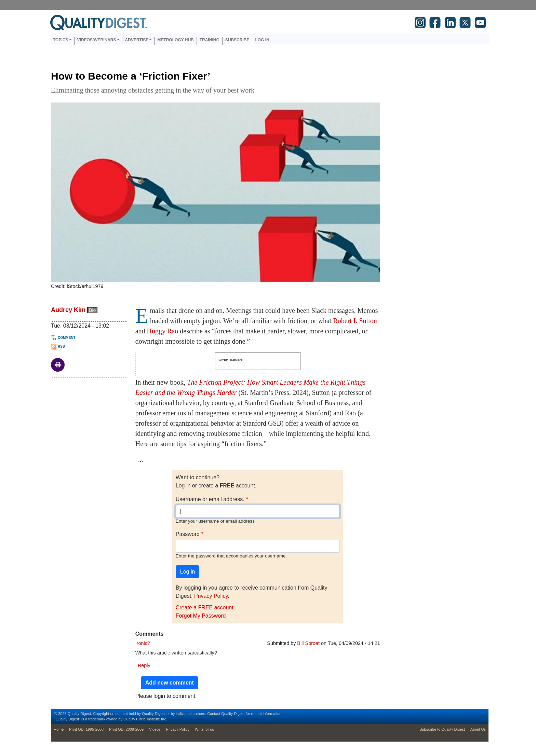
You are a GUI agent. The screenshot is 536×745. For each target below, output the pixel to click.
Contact (213, 714)
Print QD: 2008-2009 (126, 729)
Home (59, 729)
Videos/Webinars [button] (96, 40)
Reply (144, 665)
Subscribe (237, 40)
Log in (262, 40)
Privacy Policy (211, 596)
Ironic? (142, 643)
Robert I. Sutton (355, 321)
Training (209, 40)
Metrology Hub (175, 40)
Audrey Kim (68, 309)
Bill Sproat (308, 643)
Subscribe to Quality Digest (442, 729)
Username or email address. (210, 499)
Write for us (204, 729)
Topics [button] (60, 40)
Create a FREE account (204, 607)
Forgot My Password (201, 616)
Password (188, 534)
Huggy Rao (162, 331)
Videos (154, 729)
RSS (61, 346)
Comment (67, 338)
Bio (92, 310)
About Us (478, 729)
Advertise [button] (137, 40)
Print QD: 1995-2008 (86, 729)
